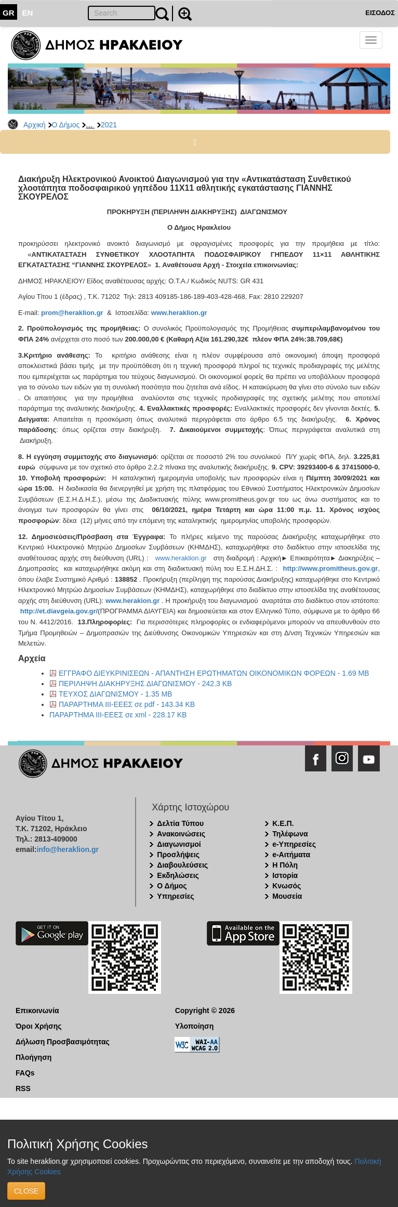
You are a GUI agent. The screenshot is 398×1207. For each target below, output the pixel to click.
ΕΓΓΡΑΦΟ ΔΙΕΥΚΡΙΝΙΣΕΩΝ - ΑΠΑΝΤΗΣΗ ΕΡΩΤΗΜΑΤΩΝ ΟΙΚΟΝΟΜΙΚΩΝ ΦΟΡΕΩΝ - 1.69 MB (214, 673)
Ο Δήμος (66, 125)
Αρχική (34, 125)
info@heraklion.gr (67, 849)
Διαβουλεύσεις (182, 865)
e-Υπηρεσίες (294, 844)
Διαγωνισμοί (179, 844)
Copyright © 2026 (205, 1010)
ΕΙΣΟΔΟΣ (380, 13)
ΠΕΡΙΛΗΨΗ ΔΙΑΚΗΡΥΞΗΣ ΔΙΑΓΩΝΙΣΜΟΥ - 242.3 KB (145, 683)
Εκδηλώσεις (178, 875)
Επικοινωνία (37, 1010)
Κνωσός (286, 886)
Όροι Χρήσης (39, 1026)
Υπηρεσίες (175, 896)
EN (27, 12)
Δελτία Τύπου (180, 823)
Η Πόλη (285, 865)
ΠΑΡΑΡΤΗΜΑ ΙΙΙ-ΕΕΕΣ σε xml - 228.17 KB (118, 715)
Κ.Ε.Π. (283, 823)
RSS (23, 1088)
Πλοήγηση (33, 1057)
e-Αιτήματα (291, 854)
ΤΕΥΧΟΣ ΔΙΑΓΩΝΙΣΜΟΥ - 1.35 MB (115, 694)
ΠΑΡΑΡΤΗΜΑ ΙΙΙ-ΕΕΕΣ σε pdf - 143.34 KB (127, 704)
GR (9, 12)
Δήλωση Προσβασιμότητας (63, 1042)
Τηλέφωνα (290, 834)
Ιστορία (285, 875)
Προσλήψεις (178, 854)
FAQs (25, 1073)
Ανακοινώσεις (181, 834)
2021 (109, 125)
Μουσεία (287, 896)
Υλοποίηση (194, 1026)
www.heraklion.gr (181, 558)
